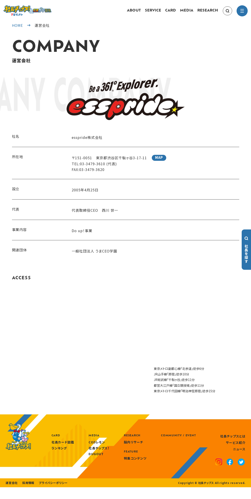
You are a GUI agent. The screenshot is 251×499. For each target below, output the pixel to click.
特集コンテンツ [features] (157, 462)
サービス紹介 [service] (235, 447)
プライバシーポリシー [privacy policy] (50, 494)
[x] (241, 467)
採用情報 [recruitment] (27, 494)
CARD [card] (170, 13)
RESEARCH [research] (207, 13)
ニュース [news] (239, 453)
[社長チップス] (38, 8)
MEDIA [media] (186, 13)
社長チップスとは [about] (232, 440)
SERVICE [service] (153, 13)
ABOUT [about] (134, 13)
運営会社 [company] (11, 494)
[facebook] (230, 467)
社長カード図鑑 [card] (85, 446)
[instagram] (219, 467)
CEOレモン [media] (119, 446)
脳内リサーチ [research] (155, 446)
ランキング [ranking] (82, 452)
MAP (159, 161)
